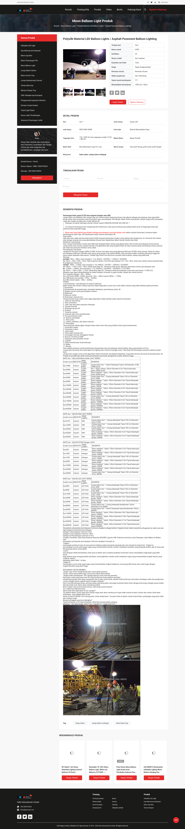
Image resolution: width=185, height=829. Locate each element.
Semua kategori (149, 808)
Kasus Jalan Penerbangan (30, 115)
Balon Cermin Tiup (27, 75)
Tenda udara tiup (27, 85)
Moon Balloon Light (68, 26)
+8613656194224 (34, 171)
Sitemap (114, 805)
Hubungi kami (97, 808)
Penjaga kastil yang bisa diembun (33, 100)
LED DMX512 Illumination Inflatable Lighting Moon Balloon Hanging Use (153, 769)
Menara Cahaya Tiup (28, 90)
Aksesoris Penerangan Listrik (31, 120)
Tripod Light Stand (27, 110)
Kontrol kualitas (97, 805)
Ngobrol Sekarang (136, 102)
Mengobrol (37, 178)
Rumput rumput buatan (29, 105)
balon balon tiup (122, 723)
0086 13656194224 (40, 166)
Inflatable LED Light (28, 46)
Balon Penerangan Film (29, 61)
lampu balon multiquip (100, 723)
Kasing (114, 801)
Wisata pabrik (97, 801)
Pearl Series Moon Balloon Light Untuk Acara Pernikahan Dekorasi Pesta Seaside (126, 770)
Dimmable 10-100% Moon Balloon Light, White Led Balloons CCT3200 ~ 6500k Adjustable (98, 770)
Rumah (56, 26)
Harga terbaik (118, 102)
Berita (114, 798)
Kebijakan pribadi (117, 808)
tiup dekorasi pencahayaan (31, 51)
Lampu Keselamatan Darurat (31, 80)
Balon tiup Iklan (26, 56)
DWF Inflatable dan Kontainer (31, 95)
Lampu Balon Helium (28, 70)
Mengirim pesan (81, 195)
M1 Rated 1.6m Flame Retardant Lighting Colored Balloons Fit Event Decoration (72, 770)
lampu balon (80, 723)
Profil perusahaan (98, 798)
